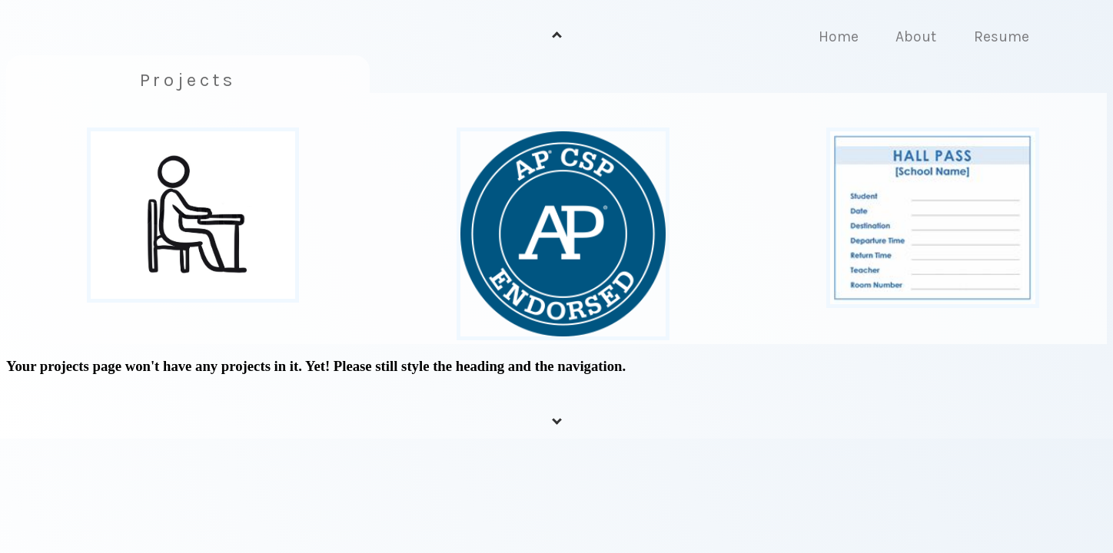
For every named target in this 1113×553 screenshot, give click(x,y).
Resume (1001, 36)
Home (839, 36)
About (915, 36)
